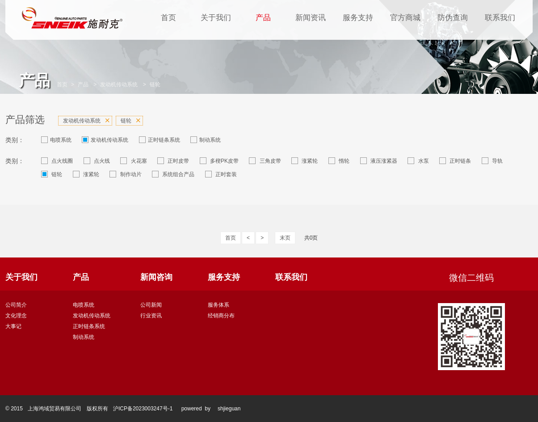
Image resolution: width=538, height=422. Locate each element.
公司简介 (16, 305)
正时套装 (221, 174)
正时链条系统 (159, 139)
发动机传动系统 (119, 84)
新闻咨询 (156, 277)
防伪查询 (452, 17)
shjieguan (229, 408)
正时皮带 (173, 160)
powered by (195, 408)
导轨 (492, 160)
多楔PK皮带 (219, 160)
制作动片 (125, 174)
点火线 (97, 160)
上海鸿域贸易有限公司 (54, 408)
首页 (168, 17)
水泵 (418, 160)
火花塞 (133, 160)
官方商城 (405, 17)
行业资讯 (151, 315)
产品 (263, 17)
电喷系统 (56, 139)
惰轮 (338, 160)
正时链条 (455, 160)
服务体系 (218, 305)
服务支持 (358, 17)
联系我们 (500, 17)
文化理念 (16, 315)
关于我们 (216, 17)
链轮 (155, 84)
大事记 (13, 326)
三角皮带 (265, 160)
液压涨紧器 (378, 160)
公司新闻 (151, 305)
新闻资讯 (310, 17)
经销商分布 (221, 315)
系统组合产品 (173, 174)
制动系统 (205, 139)
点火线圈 (57, 160)
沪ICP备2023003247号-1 (142, 408)
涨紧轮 (304, 160)
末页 (285, 238)
